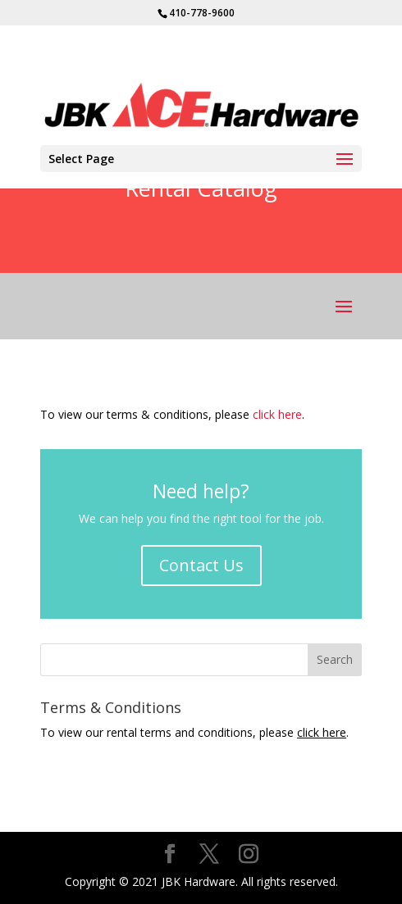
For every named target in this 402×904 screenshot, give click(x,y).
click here (277, 414)
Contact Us (201, 565)
